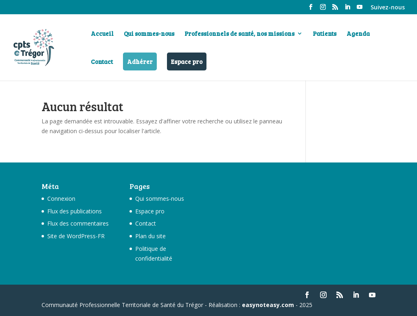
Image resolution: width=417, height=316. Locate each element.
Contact (102, 62)
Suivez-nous (388, 7)
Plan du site (150, 236)
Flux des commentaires (78, 223)
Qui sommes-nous (149, 34)
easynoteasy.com (268, 305)
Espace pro (186, 61)
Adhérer (140, 61)
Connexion (61, 198)
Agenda (358, 34)
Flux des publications (74, 211)
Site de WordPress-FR (76, 236)
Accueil (102, 34)
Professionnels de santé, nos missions (239, 34)
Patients (324, 34)
